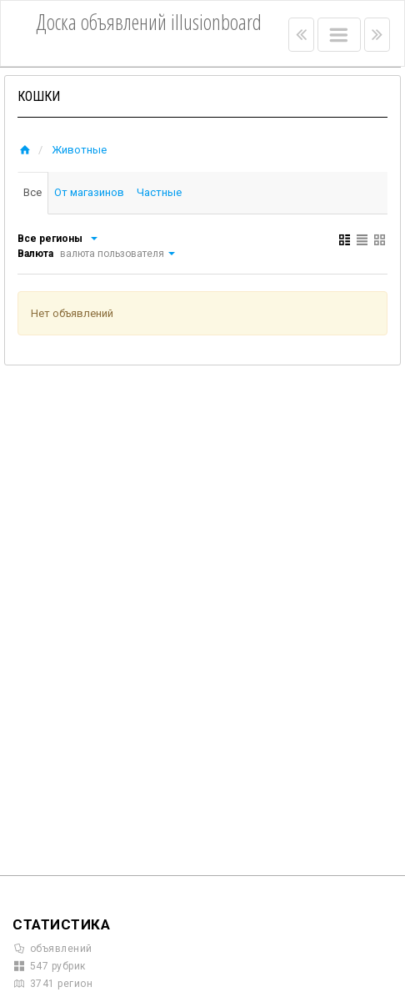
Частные (161, 192)
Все (33, 192)
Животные (79, 150)
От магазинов (91, 192)
